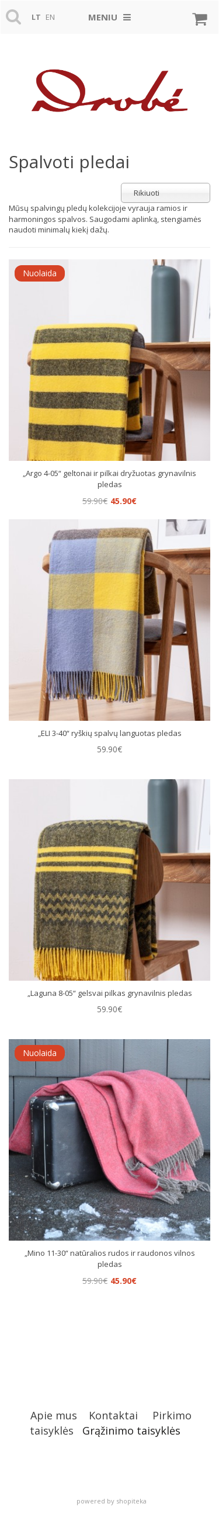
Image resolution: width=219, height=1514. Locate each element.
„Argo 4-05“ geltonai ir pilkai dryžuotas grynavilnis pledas (109, 479)
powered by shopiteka (112, 1500)
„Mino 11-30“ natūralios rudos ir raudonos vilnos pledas (110, 1259)
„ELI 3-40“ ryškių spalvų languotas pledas (110, 733)
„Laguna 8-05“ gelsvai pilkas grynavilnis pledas (109, 993)
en (50, 17)
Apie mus (53, 1415)
